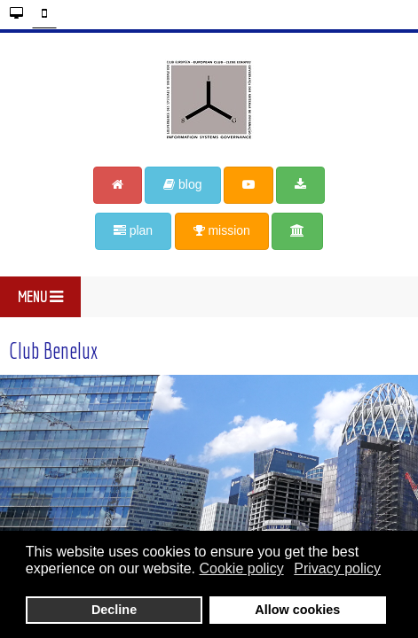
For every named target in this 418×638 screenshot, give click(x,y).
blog (182, 184)
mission (221, 230)
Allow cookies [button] (297, 610)
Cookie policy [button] (241, 568)
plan (133, 230)
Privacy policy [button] (337, 568)
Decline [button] (114, 610)
